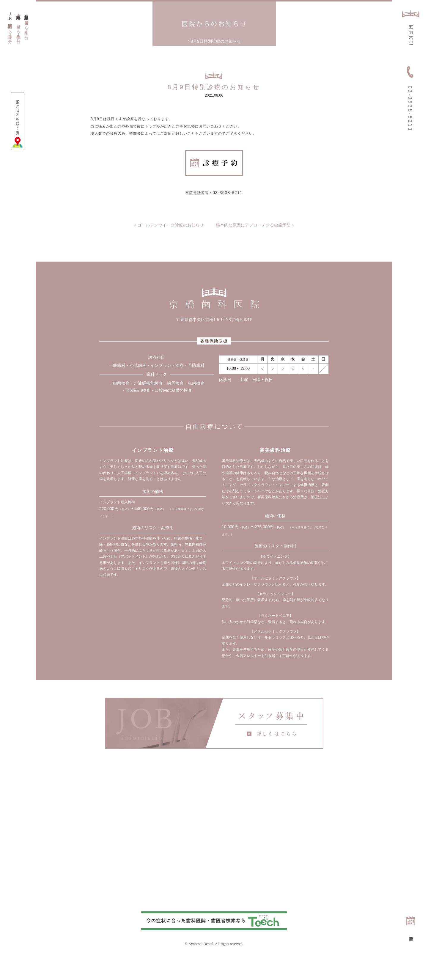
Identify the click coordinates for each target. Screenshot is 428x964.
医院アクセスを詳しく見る (18, 117)
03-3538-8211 (230, 198)
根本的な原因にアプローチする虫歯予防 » (255, 231)
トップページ (186, 41)
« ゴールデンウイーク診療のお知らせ (169, 231)
